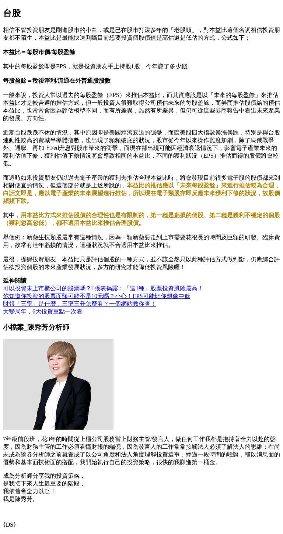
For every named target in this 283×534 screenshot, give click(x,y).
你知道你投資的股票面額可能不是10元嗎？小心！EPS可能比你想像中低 (96, 296)
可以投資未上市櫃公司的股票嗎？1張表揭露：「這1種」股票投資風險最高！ (103, 288)
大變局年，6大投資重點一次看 (43, 311)
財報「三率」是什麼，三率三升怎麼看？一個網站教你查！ (79, 304)
